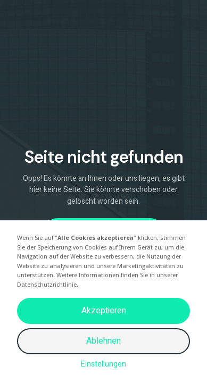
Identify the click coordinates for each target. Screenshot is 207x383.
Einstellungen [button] (103, 364)
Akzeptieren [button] (103, 310)
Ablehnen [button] (103, 341)
